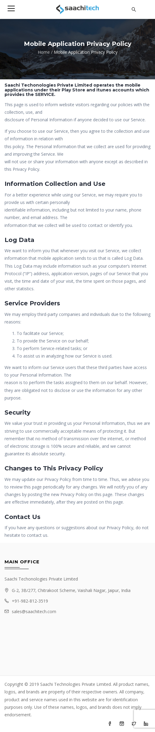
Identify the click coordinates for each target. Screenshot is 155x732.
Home (44, 52)
